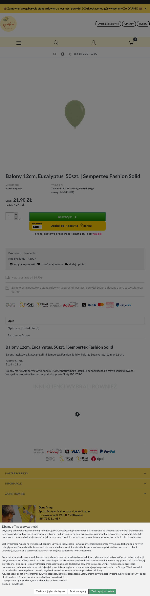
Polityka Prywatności (13, 583)
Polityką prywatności (53, 577)
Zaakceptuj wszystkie (102, 591)
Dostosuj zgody (78, 591)
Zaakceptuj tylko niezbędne (50, 591)
